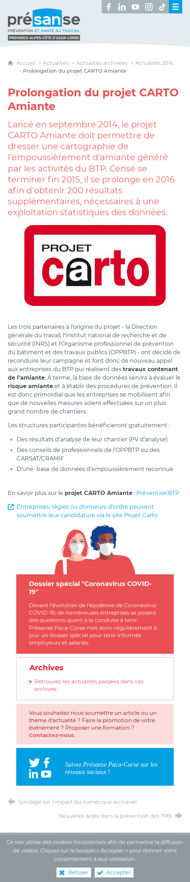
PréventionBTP (157, 493)
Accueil (27, 63)
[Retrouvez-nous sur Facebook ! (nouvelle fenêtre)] (108, 6)
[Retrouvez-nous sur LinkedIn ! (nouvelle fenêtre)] (122, 6)
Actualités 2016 (154, 63)
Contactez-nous (51, 735)
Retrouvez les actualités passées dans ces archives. (88, 685)
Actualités (56, 63)
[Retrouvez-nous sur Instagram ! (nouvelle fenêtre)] (148, 6)
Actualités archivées (101, 63)
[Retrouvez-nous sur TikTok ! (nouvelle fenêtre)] (162, 6)
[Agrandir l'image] (95, 264)
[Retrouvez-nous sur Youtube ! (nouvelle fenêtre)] (135, 6)
